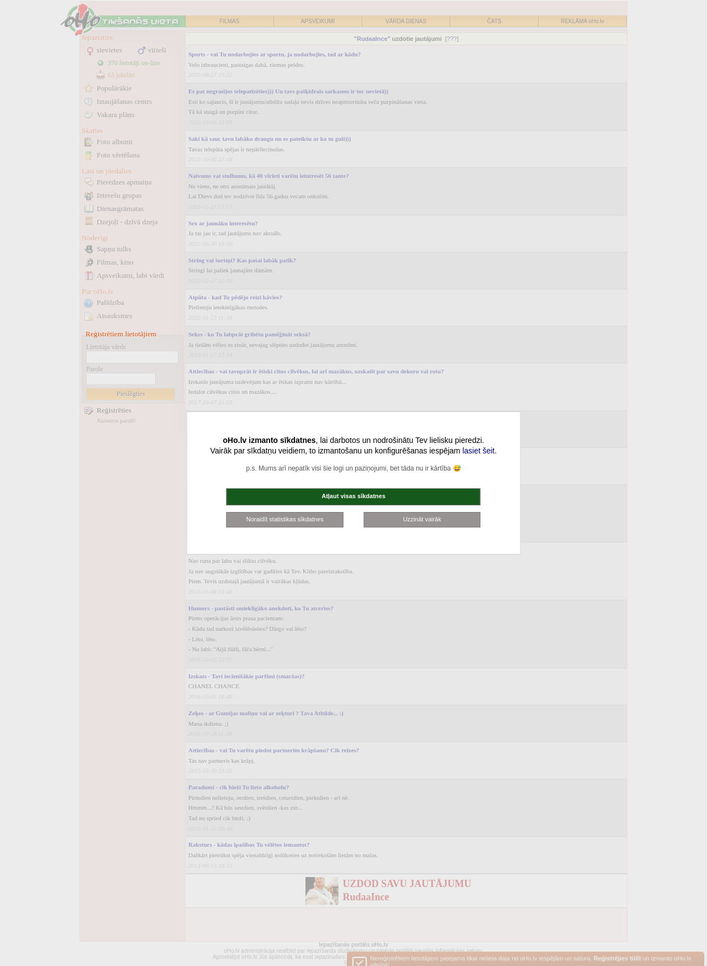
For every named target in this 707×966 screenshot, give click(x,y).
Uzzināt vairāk (422, 519)
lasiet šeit (478, 450)
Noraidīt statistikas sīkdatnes (285, 519)
